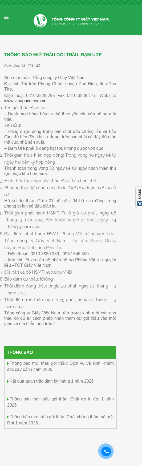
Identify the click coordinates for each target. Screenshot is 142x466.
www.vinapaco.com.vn (25, 101)
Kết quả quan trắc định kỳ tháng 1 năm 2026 (52, 381)
